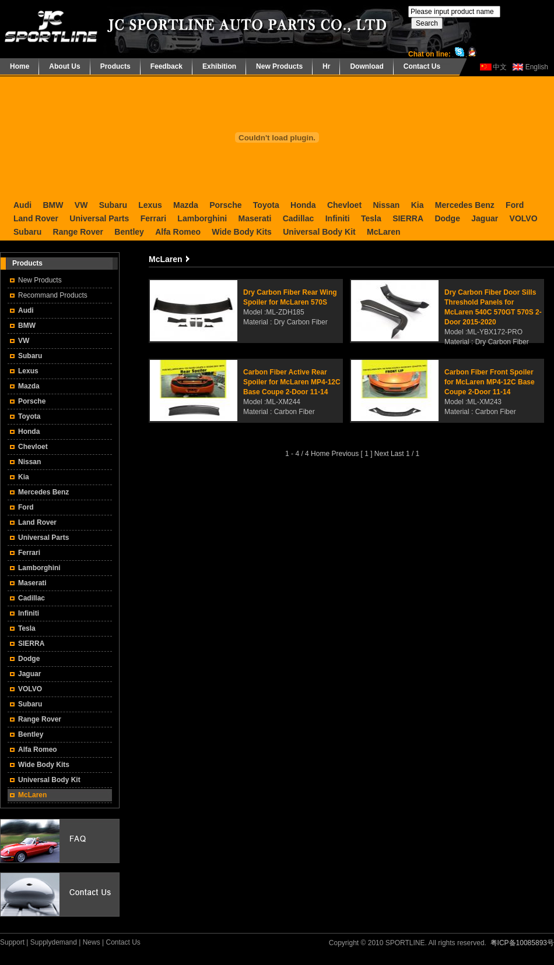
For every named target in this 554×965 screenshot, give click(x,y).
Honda (303, 205)
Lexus (150, 205)
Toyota (266, 205)
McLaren (384, 231)
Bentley (129, 231)
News (91, 942)
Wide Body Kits (242, 231)
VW (81, 205)
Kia (417, 205)
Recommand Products (52, 295)
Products (115, 66)
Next (381, 454)
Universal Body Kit (319, 231)
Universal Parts (99, 218)
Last (397, 454)
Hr (326, 66)
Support (12, 942)
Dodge (447, 218)
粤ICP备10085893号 (522, 943)
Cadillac (298, 218)
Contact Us (422, 66)
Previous (345, 454)
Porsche (225, 205)
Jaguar (484, 218)
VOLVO (524, 218)
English (536, 67)
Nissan (386, 205)
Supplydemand (53, 942)
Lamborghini (202, 218)
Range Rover (78, 231)
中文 (500, 67)
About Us (64, 66)
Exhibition (219, 66)
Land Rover (35, 218)
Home (19, 66)
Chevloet (344, 205)
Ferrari (153, 218)
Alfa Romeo (178, 231)
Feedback (166, 66)
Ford (515, 205)
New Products (279, 66)
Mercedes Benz (465, 205)
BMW (53, 205)
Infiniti (337, 218)
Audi (22, 205)
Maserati (254, 218)
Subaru (113, 205)
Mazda (185, 205)
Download (366, 66)
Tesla (371, 218)
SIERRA (407, 218)
